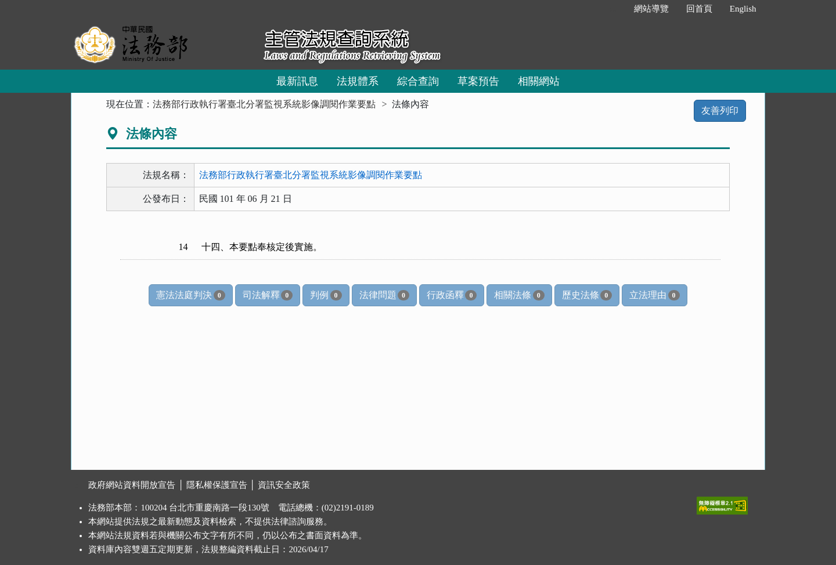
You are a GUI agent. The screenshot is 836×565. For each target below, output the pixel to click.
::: (613, 8)
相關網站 (539, 81)
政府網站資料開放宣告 (131, 485)
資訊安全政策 (284, 485)
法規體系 (358, 81)
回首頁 (699, 8)
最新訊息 (297, 81)
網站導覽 (651, 8)
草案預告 (478, 81)
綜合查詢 (418, 81)
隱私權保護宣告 (216, 485)
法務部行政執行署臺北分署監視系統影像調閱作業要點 (264, 104)
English (743, 8)
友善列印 (719, 110)
